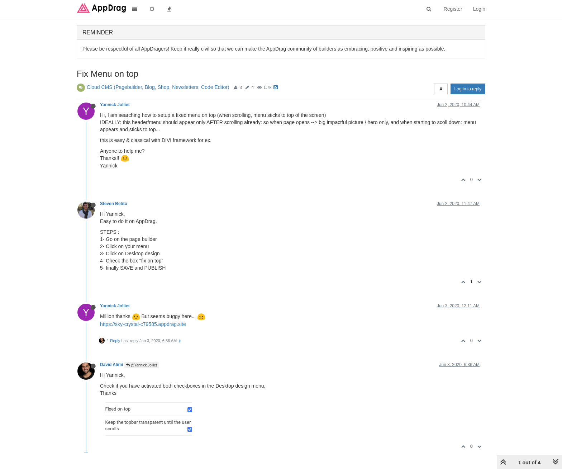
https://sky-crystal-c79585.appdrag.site (143, 324)
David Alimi (111, 364)
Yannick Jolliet (115, 104)
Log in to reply (467, 88)
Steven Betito (113, 203)
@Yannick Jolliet (141, 365)
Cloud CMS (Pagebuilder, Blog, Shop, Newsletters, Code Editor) (158, 87)
